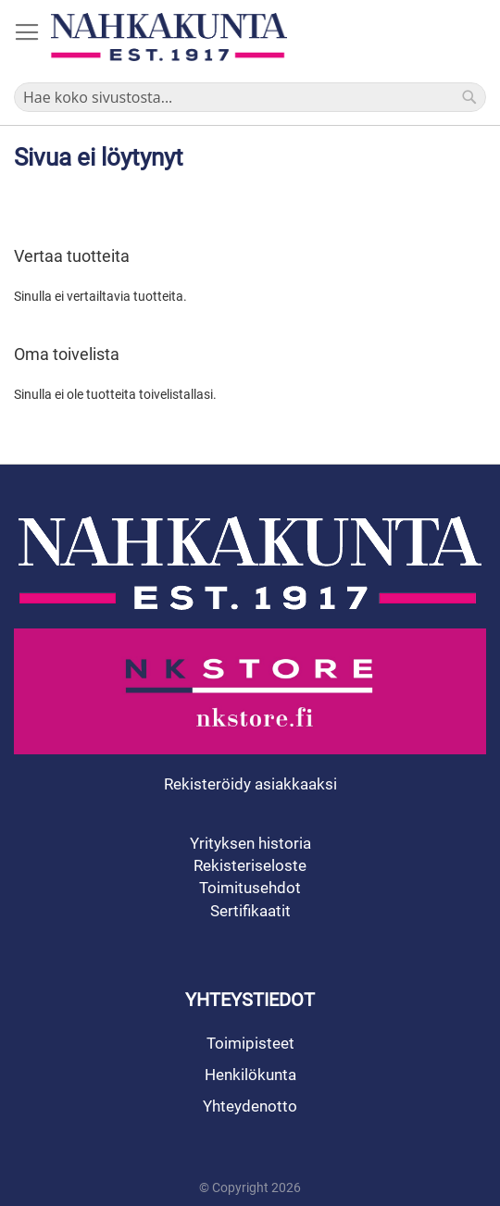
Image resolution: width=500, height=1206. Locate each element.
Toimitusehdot (250, 887)
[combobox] (250, 97)
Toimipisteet (250, 1043)
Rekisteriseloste (250, 865)
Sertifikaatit (250, 910)
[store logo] (169, 37)
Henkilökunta (250, 1074)
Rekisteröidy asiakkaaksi (250, 784)
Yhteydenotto (250, 1106)
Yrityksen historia (250, 843)
